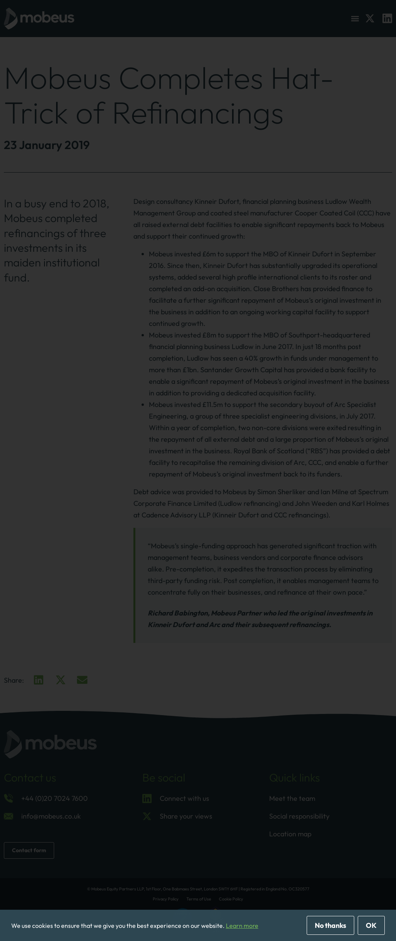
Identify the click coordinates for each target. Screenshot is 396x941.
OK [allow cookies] (371, 925)
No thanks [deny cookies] (330, 925)
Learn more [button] (242, 925)
